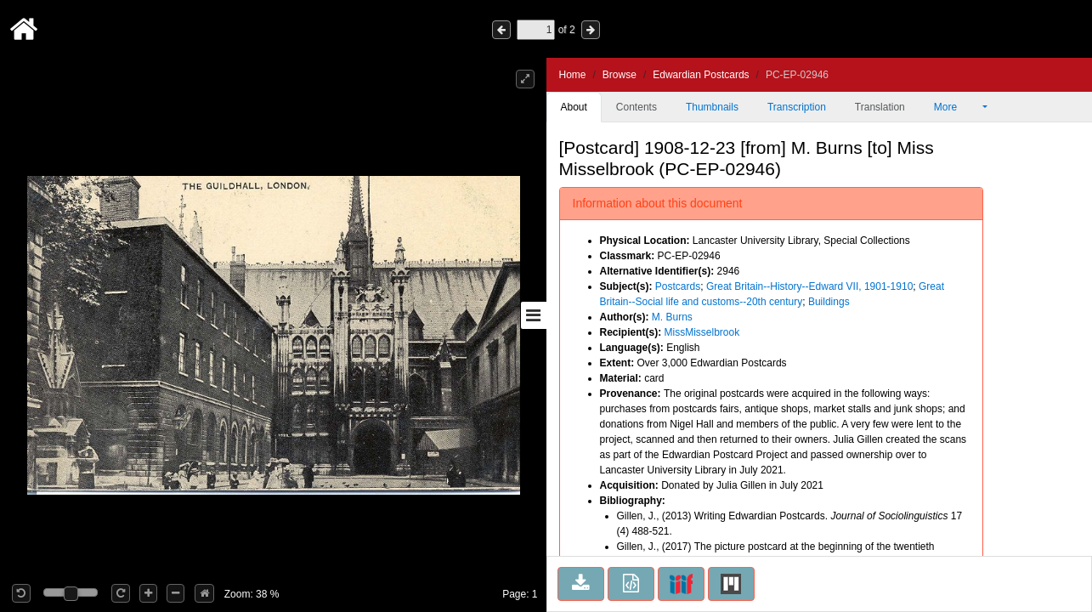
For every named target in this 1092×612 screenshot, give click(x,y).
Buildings (829, 302)
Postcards (677, 286)
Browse (620, 75)
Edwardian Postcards (701, 75)
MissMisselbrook (702, 332)
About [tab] (574, 107)
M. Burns (672, 317)
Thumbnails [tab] (712, 107)
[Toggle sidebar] (533, 315)
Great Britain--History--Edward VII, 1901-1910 (809, 286)
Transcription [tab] (796, 107)
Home (572, 75)
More (957, 107)
